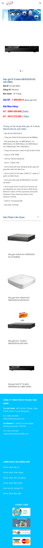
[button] (3, 3)
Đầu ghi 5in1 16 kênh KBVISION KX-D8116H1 (18, 342)
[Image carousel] (21, 16)
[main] (21, 98)
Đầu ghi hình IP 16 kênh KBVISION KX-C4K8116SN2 (20, 385)
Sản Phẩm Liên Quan (14, 217)
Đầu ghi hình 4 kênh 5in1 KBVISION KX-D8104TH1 (19, 298)
